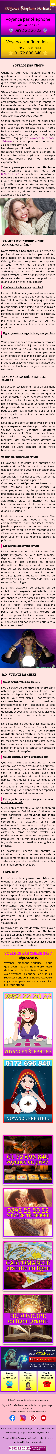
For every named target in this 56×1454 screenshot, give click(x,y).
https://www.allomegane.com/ (35, 1432)
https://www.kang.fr (23, 1428)
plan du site (45, 1438)
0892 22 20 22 (10, 174)
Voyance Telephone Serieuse (28, 8)
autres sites (37, 1442)
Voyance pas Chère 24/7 (28, 953)
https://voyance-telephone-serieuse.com (28, 1399)
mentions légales (21, 1442)
